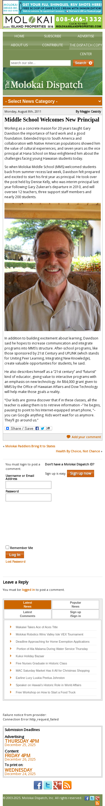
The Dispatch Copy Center (86, 49)
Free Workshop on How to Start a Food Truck (45, 692)
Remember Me (19, 547)
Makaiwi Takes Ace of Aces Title (37, 627)
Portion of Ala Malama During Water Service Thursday (52, 648)
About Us (19, 45)
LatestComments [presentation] (27, 614)
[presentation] (28, 522)
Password (12, 491)
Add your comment (83, 437)
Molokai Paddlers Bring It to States (30, 446)
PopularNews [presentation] (75, 604)
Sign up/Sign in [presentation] (75, 614)
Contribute (52, 45)
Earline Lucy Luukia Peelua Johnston (40, 677)
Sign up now (80, 473)
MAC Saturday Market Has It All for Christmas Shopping (52, 670)
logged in (28, 590)
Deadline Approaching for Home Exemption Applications (52, 641)
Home (19, 36)
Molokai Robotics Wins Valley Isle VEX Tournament (49, 634)
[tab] (27, 605)
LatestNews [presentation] (27, 604)
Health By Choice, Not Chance (78, 451)
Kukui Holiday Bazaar (30, 656)
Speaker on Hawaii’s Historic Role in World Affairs (48, 685)
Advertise (86, 36)
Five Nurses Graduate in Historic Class (41, 663)
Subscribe (52, 36)
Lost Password (15, 562)
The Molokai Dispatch (52, 81)
